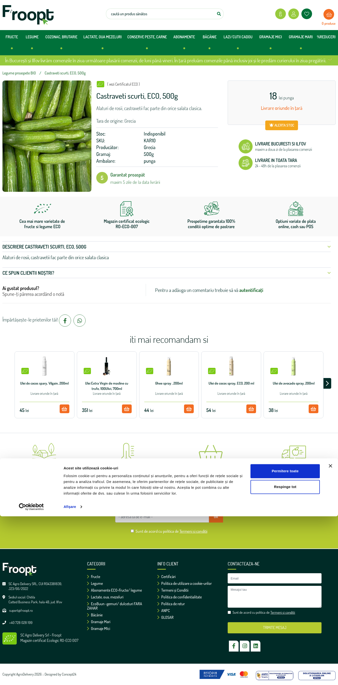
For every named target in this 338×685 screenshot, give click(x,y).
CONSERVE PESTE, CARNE (147, 44)
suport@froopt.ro (21, 610)
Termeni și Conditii (172, 590)
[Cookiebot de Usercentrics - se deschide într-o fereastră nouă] (31, 675)
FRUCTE (12, 44)
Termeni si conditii (193, 531)
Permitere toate (285, 640)
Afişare (70, 675)
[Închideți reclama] (330, 634)
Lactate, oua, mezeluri (105, 597)
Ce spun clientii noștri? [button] (166, 273)
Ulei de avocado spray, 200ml (293, 383)
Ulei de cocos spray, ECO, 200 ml (231, 383)
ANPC (163, 610)
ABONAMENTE (184, 44)
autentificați (251, 290)
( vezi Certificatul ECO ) (123, 84)
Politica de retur (171, 603)
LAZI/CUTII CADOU (238, 44)
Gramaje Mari (98, 621)
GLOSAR (165, 617)
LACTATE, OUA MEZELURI (102, 44)
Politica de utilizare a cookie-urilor (184, 583)
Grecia (149, 147)
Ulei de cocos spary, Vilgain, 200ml (44, 383)
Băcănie (95, 614)
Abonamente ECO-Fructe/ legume (114, 590)
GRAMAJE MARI (301, 44)
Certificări (166, 576)
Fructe (93, 576)
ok (216, 516)
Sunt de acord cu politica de (171, 531)
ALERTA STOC (281, 125)
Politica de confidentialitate (179, 597)
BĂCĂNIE (210, 44)
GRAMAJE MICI (270, 44)
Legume (95, 583)
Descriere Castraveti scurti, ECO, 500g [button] (166, 246)
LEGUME (32, 44)
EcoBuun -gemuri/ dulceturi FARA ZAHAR (114, 606)
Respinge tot (285, 655)
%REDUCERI (326, 36)
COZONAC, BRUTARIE (61, 44)
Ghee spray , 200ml (169, 383)
